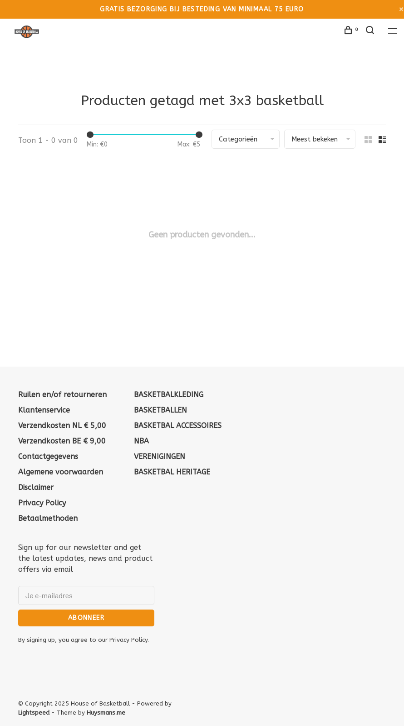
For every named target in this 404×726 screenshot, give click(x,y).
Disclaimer (36, 487)
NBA (141, 441)
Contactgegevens (48, 456)
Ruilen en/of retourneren (62, 394)
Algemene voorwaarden (60, 472)
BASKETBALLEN (160, 410)
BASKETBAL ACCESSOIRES (178, 425)
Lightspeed (33, 712)
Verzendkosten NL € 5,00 (62, 425)
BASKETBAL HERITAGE (172, 472)
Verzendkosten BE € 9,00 (62, 441)
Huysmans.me (106, 712)
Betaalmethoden (48, 518)
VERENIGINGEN (159, 456)
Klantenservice (44, 410)
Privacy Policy (42, 503)
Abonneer (86, 618)
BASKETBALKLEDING (168, 394)
